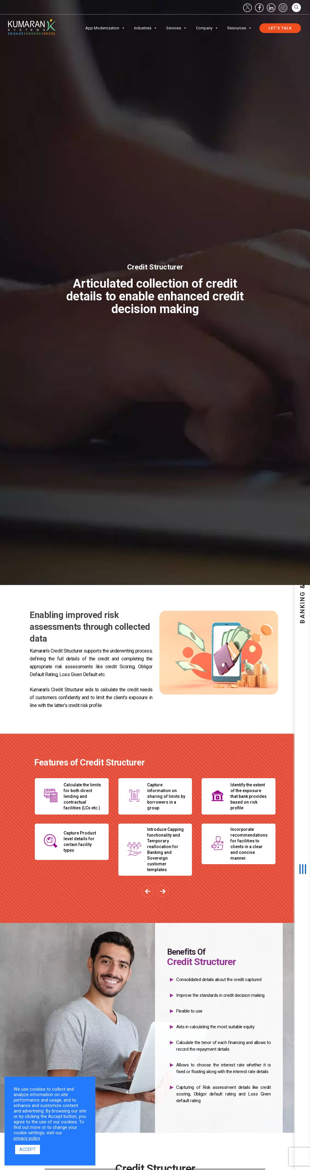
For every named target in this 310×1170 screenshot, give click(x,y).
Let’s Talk (280, 28)
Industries (145, 28)
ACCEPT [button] (27, 1149)
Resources (239, 28)
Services (176, 28)
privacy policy (27, 1138)
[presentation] (147, 891)
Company (207, 28)
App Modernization (105, 28)
